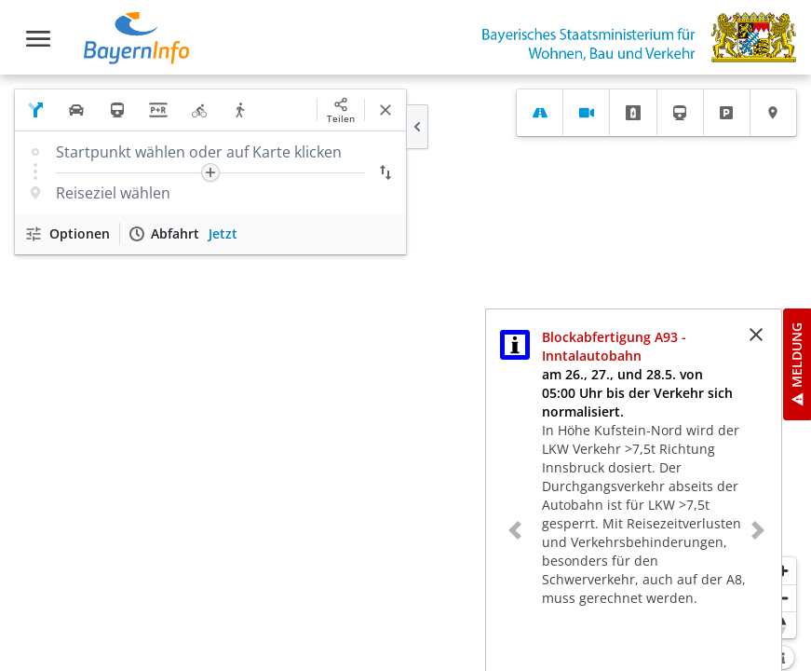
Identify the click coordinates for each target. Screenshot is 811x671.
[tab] (539, 112)
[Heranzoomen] (782, 570)
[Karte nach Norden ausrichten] (782, 624)
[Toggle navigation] (38, 38)
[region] (405, 373)
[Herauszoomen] (782, 597)
